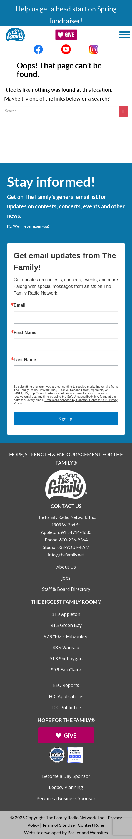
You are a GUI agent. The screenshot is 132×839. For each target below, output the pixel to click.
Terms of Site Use (58, 825)
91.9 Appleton (66, 614)
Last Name (25, 360)
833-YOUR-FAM (73, 547)
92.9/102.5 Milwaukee (66, 636)
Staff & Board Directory (66, 589)
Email (20, 305)
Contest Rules (91, 825)
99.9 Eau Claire (66, 670)
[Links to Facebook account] (38, 49)
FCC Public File (66, 707)
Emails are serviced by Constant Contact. (72, 400)
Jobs (66, 578)
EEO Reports (66, 685)
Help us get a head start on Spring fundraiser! (66, 14)
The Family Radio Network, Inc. (75, 817)
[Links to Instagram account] (94, 49)
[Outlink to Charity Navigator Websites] (66, 754)
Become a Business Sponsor (66, 798)
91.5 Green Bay (66, 625)
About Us (66, 567)
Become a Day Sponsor (66, 776)
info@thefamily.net (66, 554)
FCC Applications (66, 696)
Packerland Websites (88, 832)
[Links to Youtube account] (66, 49)
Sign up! (66, 418)
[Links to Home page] (66, 484)
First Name (25, 332)
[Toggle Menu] (124, 34)
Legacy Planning (66, 787)
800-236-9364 (73, 539)
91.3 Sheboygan (66, 659)
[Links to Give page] (66, 735)
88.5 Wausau (66, 647)
